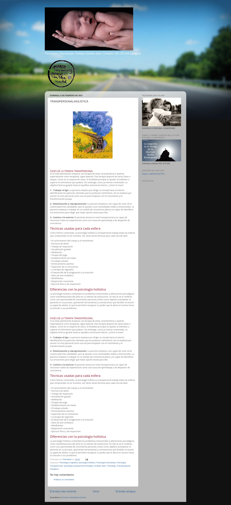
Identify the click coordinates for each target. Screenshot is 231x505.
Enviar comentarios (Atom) (74, 497)
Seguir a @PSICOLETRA (153, 174)
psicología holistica (87, 462)
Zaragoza (54, 469)
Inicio (96, 491)
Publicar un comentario (64, 479)
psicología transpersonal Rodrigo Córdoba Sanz (85, 466)
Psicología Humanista (106, 462)
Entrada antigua (125, 491)
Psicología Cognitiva (68, 462)
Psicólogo (111, 466)
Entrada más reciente (63, 491)
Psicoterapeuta (123, 466)
